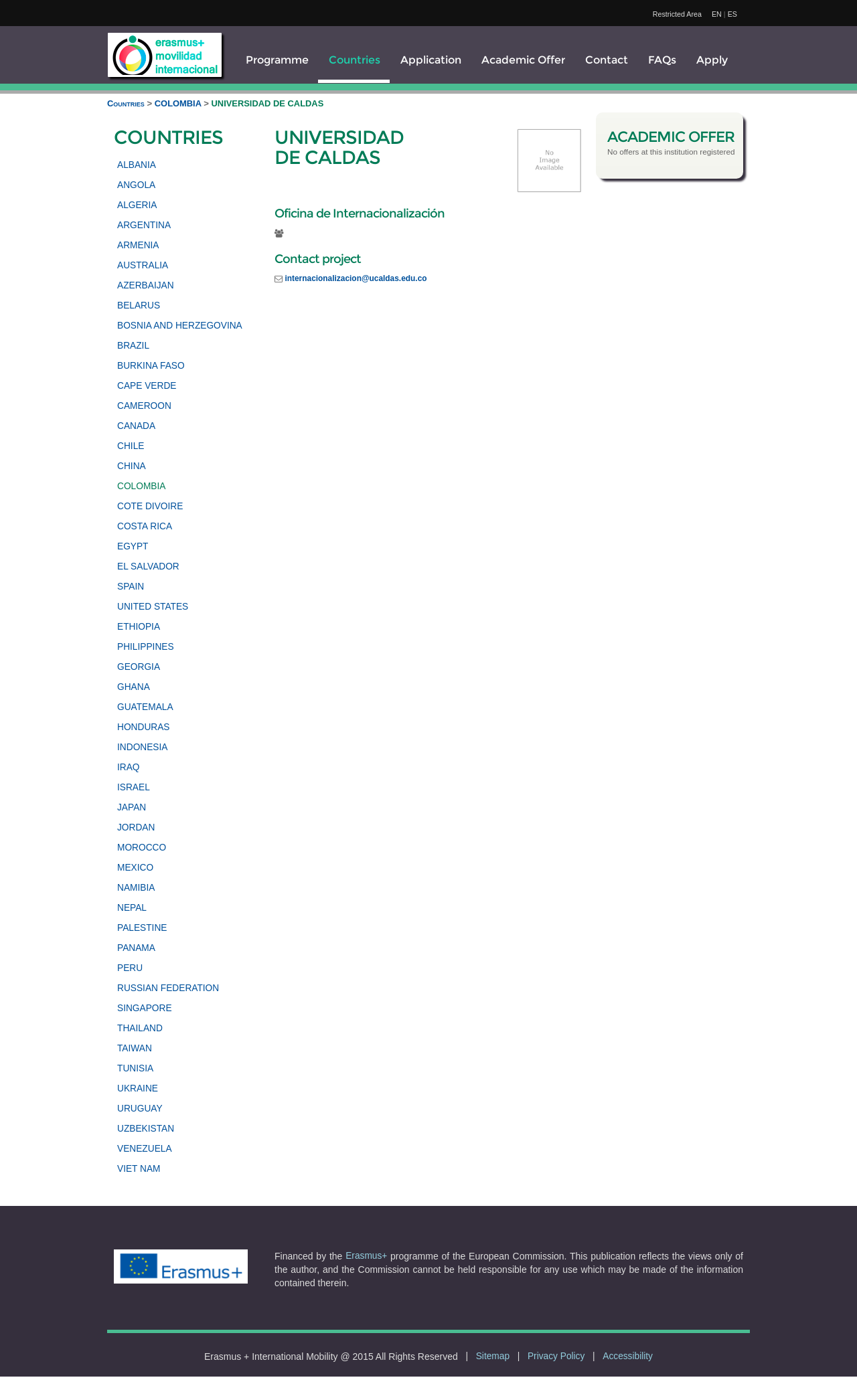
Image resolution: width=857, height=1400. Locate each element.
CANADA (136, 426)
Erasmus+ (366, 1256)
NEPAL (132, 908)
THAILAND (140, 1028)
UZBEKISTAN (145, 1129)
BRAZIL (133, 346)
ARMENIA (138, 245)
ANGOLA (136, 185)
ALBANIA (136, 165)
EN (717, 14)
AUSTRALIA (142, 265)
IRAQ (128, 767)
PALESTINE (142, 928)
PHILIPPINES (145, 647)
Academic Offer (523, 60)
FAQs (662, 60)
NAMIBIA (136, 888)
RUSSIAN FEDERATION (168, 988)
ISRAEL (133, 787)
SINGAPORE (144, 1008)
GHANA (133, 687)
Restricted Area (677, 14)
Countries (354, 60)
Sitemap (493, 1356)
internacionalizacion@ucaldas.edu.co (355, 278)
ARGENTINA (144, 225)
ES (732, 14)
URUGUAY (140, 1109)
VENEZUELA (144, 1149)
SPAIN (130, 587)
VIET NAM (139, 1169)
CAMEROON (144, 406)
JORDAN (136, 827)
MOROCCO (141, 848)
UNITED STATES (152, 607)
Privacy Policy (556, 1356)
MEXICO (135, 868)
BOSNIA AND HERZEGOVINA (179, 326)
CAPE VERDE (146, 386)
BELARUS (138, 305)
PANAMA (136, 948)
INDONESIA (142, 747)
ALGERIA (137, 205)
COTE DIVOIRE (150, 506)
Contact (606, 60)
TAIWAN (134, 1048)
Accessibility (628, 1356)
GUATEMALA (145, 707)
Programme (277, 60)
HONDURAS (143, 727)
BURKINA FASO (151, 366)
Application (430, 60)
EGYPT (133, 546)
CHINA (131, 466)
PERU (130, 968)
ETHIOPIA (138, 627)
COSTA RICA (144, 526)
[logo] (165, 55)
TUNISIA (135, 1068)
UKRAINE (137, 1088)
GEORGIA (138, 667)
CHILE (130, 446)
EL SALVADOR (148, 566)
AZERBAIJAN (145, 285)
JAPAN (131, 807)
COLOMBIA (179, 103)
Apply (712, 60)
